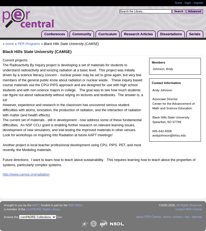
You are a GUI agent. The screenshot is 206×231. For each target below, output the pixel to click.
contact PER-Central (188, 209)
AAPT (35, 205)
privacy (177, 216)
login (188, 2)
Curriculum (107, 34)
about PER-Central (148, 216)
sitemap (197, 216)
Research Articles (138, 34)
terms (167, 216)
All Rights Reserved (189, 205)
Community (81, 34)
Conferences (54, 34)
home (178, 2)
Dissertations (171, 34)
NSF (71, 205)
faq (187, 216)
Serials (194, 34)
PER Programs (29, 44)
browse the (11, 217)
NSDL (79, 205)
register (198, 2)
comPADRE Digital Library (43, 209)
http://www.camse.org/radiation (26, 174)
